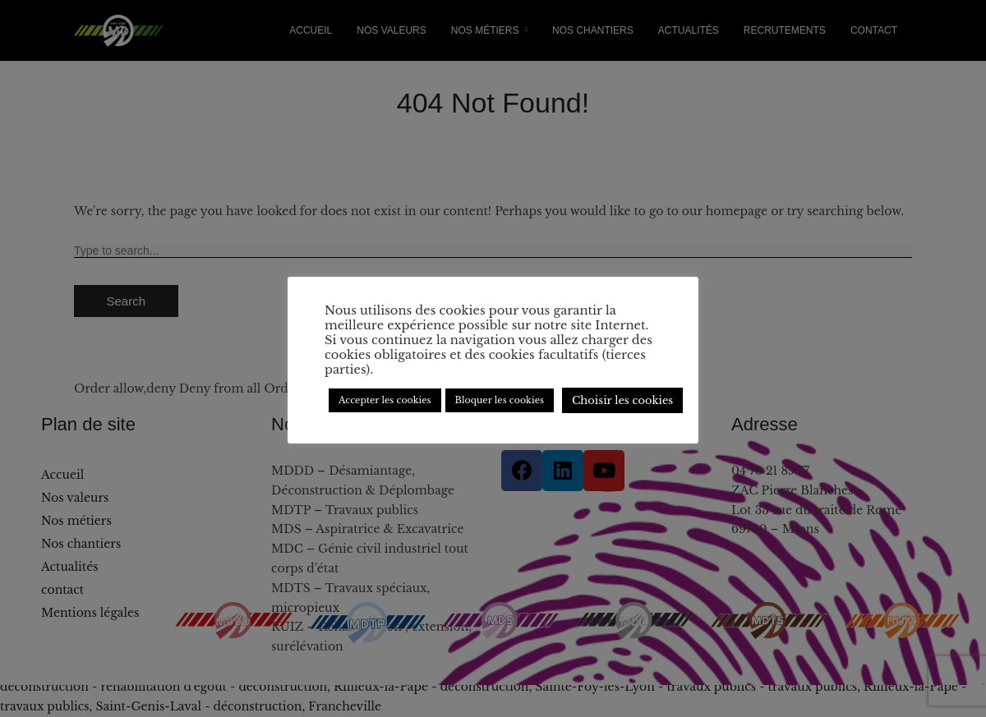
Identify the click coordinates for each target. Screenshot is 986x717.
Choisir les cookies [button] (622, 400)
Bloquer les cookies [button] (499, 400)
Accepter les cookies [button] (385, 400)
